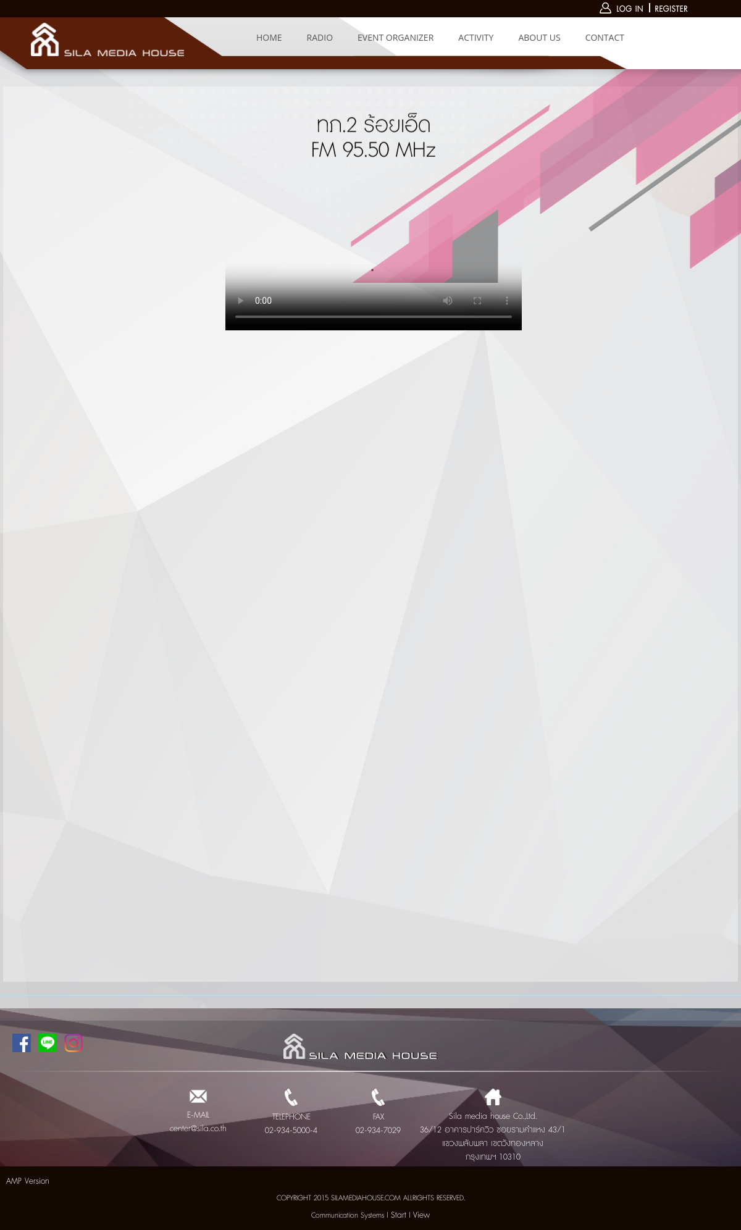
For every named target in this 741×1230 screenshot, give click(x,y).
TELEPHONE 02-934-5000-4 (291, 1117)
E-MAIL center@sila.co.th (198, 1115)
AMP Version (27, 1181)
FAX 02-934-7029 (378, 1117)
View (421, 1215)
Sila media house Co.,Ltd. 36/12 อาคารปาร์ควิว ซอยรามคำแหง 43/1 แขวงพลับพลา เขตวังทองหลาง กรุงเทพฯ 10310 (493, 1130)
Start (398, 1215)
